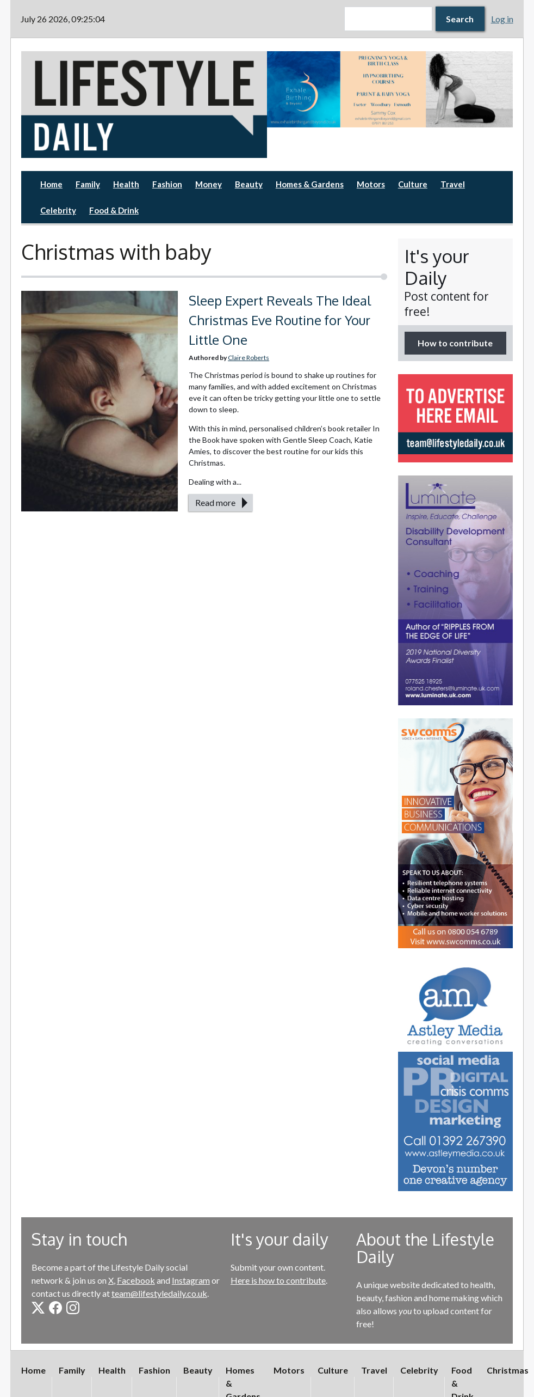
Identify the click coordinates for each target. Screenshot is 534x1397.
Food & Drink (114, 210)
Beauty (249, 184)
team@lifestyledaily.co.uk (159, 1293)
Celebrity (58, 210)
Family (88, 184)
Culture (412, 184)
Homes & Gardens (310, 184)
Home (51, 184)
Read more (215, 502)
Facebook (136, 1280)
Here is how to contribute (278, 1280)
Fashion (167, 184)
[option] (390, 89)
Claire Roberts (248, 357)
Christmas (508, 1370)
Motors (371, 184)
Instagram (191, 1280)
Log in (502, 19)
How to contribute (455, 343)
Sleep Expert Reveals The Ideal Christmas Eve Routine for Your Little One (280, 320)
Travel (452, 184)
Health (126, 184)
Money (208, 184)
